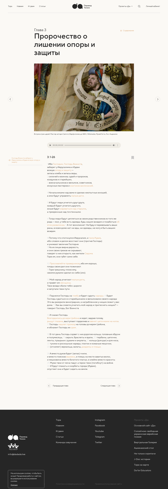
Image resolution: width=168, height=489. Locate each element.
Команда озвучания (66, 442)
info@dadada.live (16, 454)
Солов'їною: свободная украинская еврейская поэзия (146, 434)
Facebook (100, 425)
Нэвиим (20, 6)
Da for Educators (142, 470)
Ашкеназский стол (144, 448)
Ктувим (31, 6)
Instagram (100, 420)
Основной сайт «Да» (145, 425)
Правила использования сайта (108, 484)
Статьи (42, 6)
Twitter (98, 442)
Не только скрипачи (145, 453)
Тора (10, 6)
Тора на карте (141, 464)
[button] (127, 30)
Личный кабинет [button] (153, 6)
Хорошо (14, 485)
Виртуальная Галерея (145, 442)
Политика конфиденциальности (70, 484)
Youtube (99, 431)
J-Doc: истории (142, 459)
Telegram (100, 436)
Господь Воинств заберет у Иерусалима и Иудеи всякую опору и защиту (25, 159)
